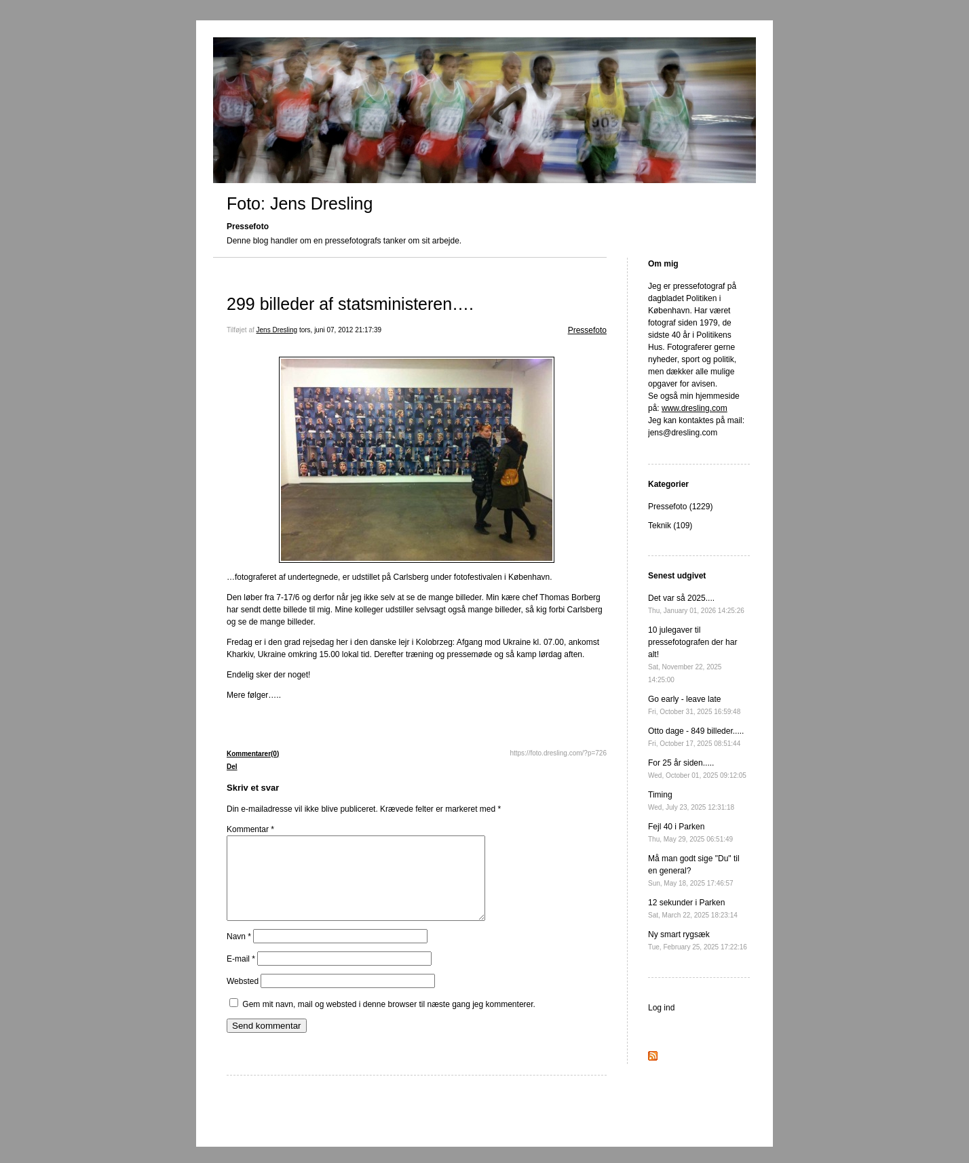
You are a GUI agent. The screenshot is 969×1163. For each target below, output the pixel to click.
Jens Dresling (277, 330)
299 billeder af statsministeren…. (350, 303)
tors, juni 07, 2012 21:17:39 (340, 330)
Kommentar (250, 829)
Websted (243, 997)
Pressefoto (587, 330)
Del (232, 766)
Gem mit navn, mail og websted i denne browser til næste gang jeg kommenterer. (388, 1020)
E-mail (241, 975)
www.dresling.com (694, 408)
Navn (239, 953)
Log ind (661, 1007)
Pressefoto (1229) (680, 506)
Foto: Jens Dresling (300, 203)
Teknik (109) (670, 525)
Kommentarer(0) (253, 753)
